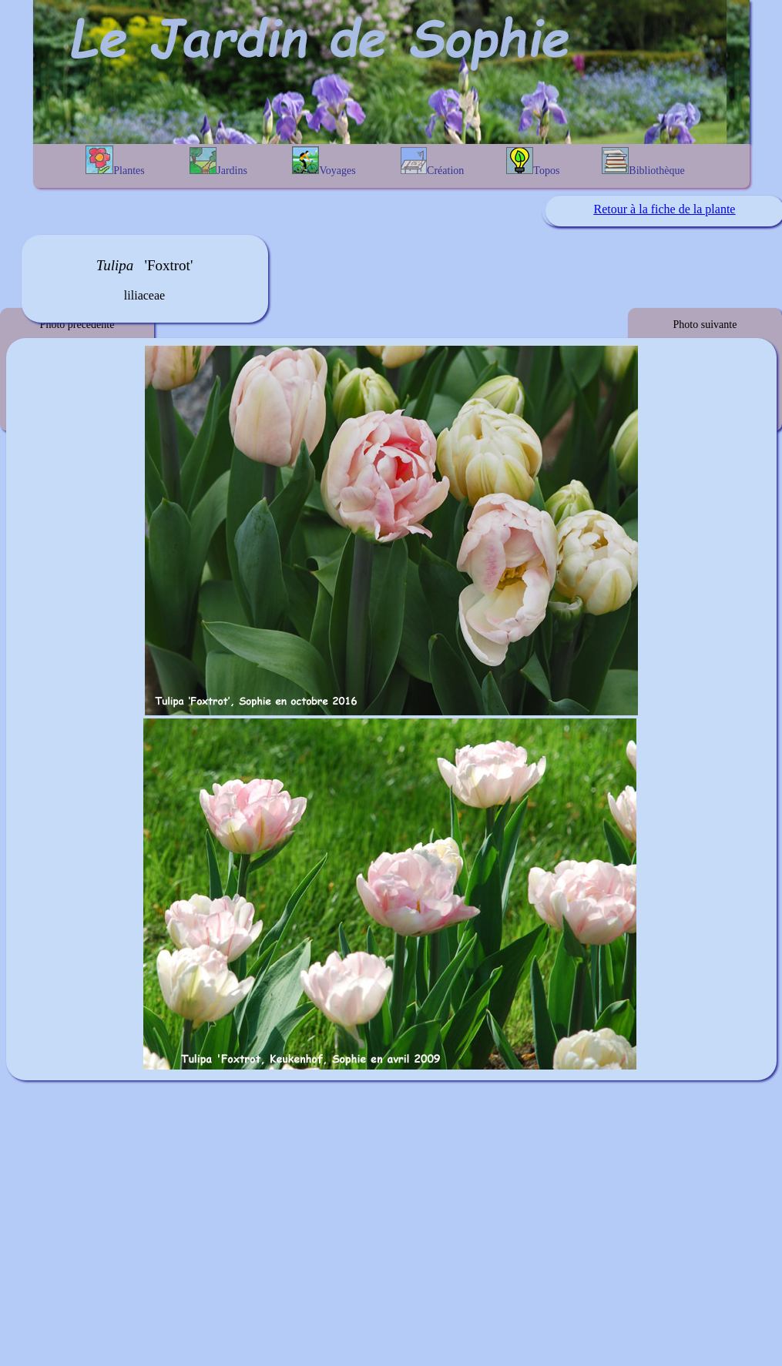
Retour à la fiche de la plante (665, 209)
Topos (532, 161)
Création (432, 161)
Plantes (115, 161)
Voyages (323, 161)
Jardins (218, 161)
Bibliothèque (643, 161)
